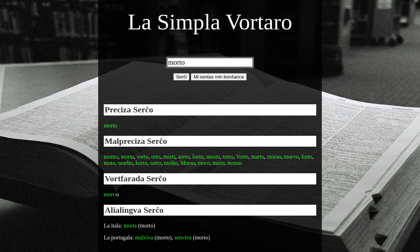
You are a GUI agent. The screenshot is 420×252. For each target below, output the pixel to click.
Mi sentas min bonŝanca (219, 76)
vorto (143, 157)
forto (307, 157)
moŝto (171, 163)
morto (110, 125)
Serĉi (181, 76)
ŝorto (197, 157)
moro (204, 163)
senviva (182, 237)
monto (111, 157)
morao (274, 157)
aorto (183, 157)
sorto (155, 163)
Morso (188, 163)
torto (228, 157)
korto (141, 163)
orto (155, 157)
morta (127, 157)
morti (169, 157)
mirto (218, 163)
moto (109, 163)
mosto (213, 157)
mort (109, 194)
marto (257, 157)
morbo (125, 163)
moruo (234, 163)
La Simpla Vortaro (210, 21)
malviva (144, 237)
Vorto (242, 157)
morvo (291, 157)
